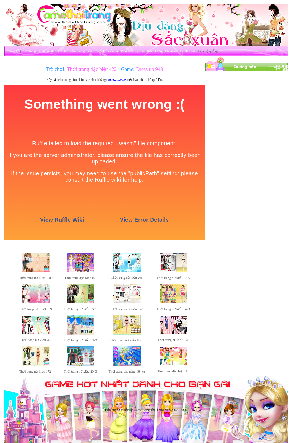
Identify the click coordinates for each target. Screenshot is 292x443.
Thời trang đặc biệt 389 (36, 309)
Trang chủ (13, 51)
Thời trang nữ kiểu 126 (173, 340)
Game (138, 410)
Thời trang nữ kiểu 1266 (173, 278)
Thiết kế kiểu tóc (107, 51)
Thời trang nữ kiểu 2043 (80, 371)
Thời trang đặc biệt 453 (80, 278)
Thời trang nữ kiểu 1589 (36, 278)
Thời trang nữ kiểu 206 (127, 278)
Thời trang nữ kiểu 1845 (126, 340)
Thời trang (29, 51)
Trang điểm (85, 51)
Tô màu (190, 51)
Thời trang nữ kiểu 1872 (80, 340)
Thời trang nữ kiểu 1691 (80, 309)
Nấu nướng (155, 51)
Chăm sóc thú (174, 51)
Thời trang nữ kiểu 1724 (36, 371)
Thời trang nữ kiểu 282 (36, 340)
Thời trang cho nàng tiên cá (126, 371)
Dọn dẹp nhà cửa (132, 51)
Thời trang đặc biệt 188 (173, 371)
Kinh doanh (46, 51)
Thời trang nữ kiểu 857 (127, 309)
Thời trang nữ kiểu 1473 (173, 309)
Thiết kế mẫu (65, 51)
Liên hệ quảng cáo (210, 51)
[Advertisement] (246, 105)
